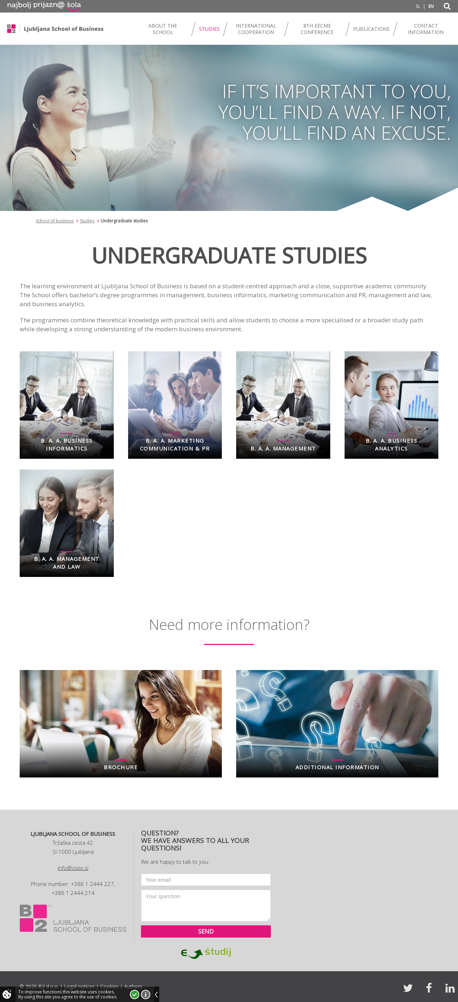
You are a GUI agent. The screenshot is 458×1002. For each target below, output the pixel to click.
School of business (55, 221)
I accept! (134, 994)
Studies (87, 221)
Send (206, 931)
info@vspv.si (73, 867)
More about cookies (145, 994)
